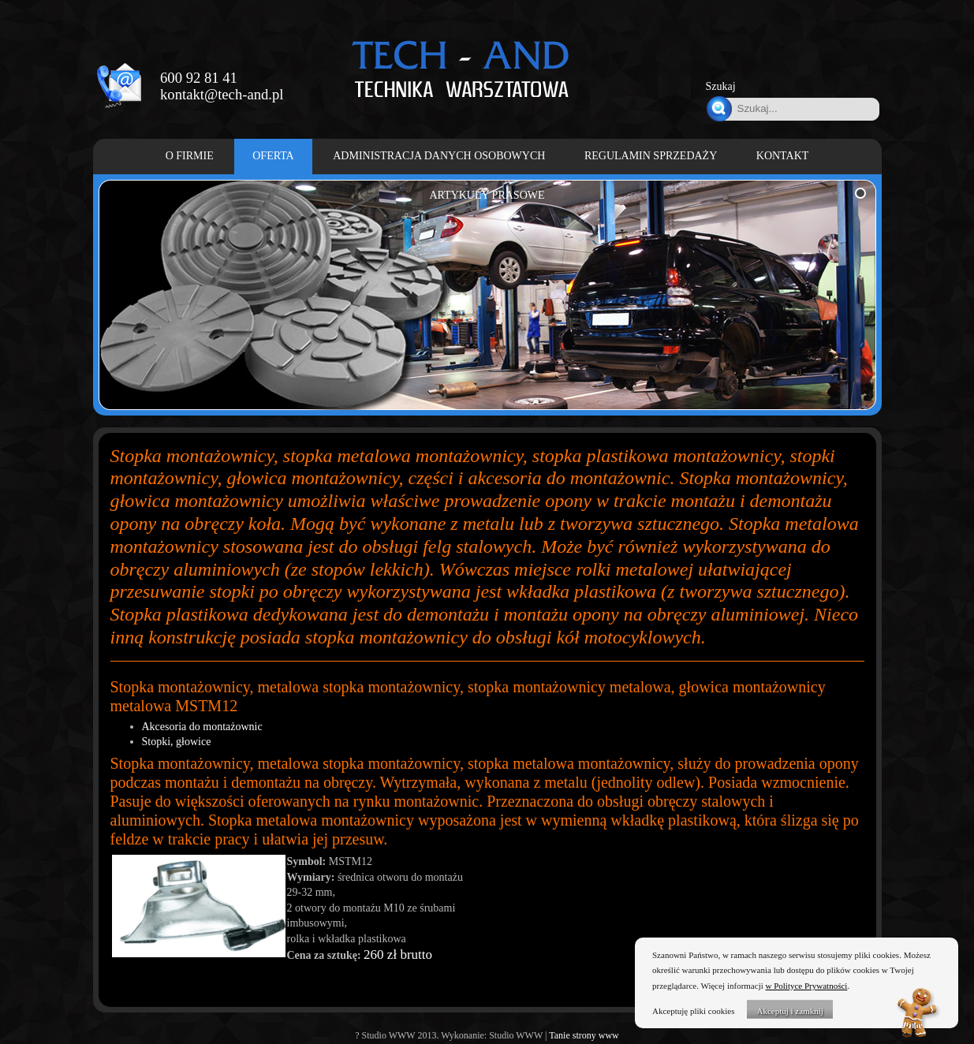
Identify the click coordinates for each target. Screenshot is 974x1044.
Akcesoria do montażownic (202, 727)
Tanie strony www (583, 1035)
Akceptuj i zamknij (789, 1011)
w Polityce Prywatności (807, 985)
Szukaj (721, 86)
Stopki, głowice (176, 742)
